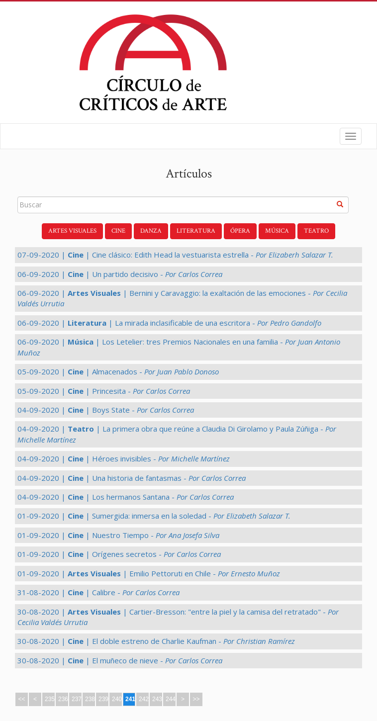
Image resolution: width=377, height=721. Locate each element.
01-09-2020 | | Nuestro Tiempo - (118, 535)
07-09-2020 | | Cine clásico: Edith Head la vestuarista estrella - (175, 255)
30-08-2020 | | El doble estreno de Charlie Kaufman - (156, 641)
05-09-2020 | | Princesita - (103, 391)
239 (103, 699)
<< (21, 699)
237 (77, 699)
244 (171, 699)
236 (63, 699)
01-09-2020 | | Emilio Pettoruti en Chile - (148, 573)
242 (144, 699)
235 (50, 699)
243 (157, 699)
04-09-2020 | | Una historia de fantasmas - (131, 478)
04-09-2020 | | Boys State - (105, 410)
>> (195, 699)
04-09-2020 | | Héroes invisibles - (123, 458)
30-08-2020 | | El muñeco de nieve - (119, 660)
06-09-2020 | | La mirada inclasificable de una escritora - (169, 323)
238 (90, 699)
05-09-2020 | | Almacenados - (118, 371)
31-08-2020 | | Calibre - (98, 592)
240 (117, 699)
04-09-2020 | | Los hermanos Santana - (125, 497)
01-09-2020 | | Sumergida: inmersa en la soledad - (153, 516)
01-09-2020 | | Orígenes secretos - (119, 554)
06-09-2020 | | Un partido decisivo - (119, 274)
